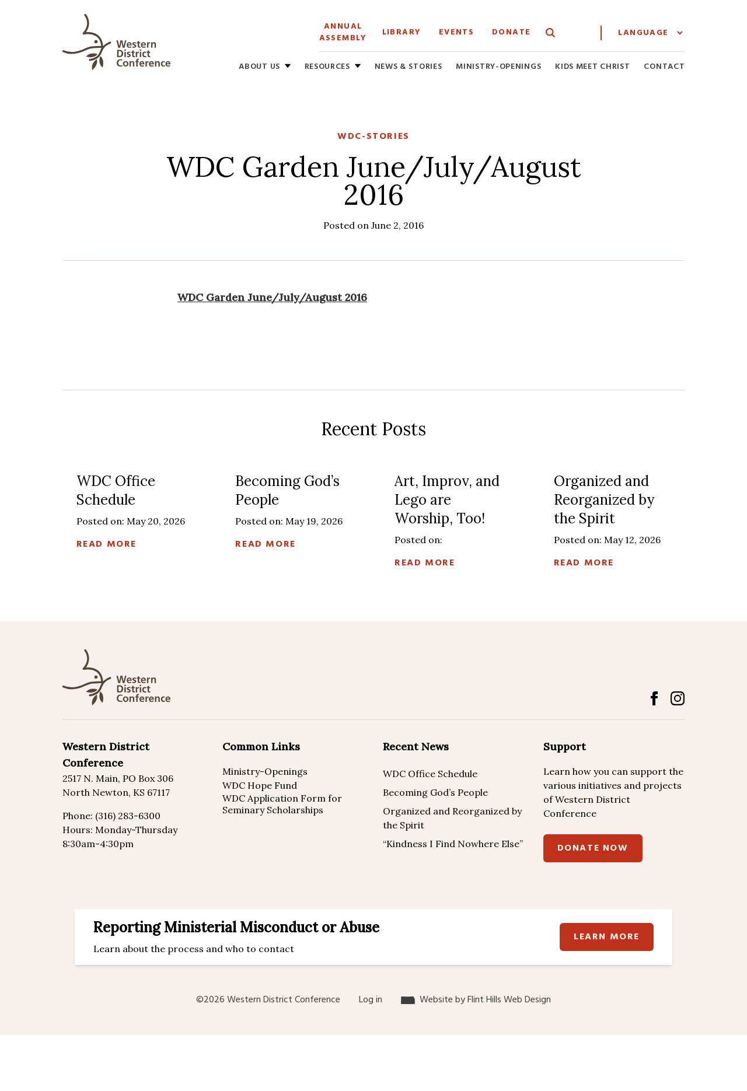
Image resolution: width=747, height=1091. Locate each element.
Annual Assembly (343, 32)
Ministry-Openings (498, 67)
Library (401, 32)
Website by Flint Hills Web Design (485, 1000)
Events (456, 32)
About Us (259, 67)
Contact (664, 67)
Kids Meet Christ (592, 67)
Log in (370, 1000)
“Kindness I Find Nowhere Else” (453, 843)
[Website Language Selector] (650, 33)
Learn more (607, 937)
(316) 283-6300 (127, 815)
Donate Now (593, 848)
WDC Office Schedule (430, 773)
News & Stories (408, 67)
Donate (511, 32)
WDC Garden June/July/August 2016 (272, 297)
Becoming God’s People (435, 792)
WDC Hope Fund (259, 785)
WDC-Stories (373, 136)
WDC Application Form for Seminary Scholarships (282, 804)
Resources (327, 67)
